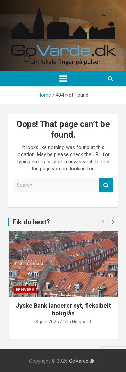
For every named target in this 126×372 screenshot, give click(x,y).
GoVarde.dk (81, 361)
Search (106, 185)
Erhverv (25, 289)
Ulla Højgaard (77, 321)
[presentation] (103, 222)
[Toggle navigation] (63, 78)
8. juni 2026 (47, 321)
